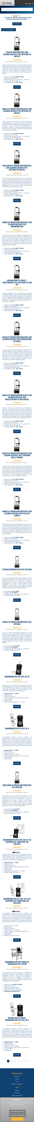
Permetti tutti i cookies (18, 1119)
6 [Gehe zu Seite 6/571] (20, 1061)
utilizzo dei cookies (17, 1108)
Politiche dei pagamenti (17, 1095)
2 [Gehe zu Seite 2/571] (10, 1061)
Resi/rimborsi (17, 1093)
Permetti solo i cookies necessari (18, 1111)
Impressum (17, 1076)
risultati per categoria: (8, 29)
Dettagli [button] (17, 87)
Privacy (17, 1079)
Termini (17, 1081)
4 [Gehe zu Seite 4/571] (15, 1061)
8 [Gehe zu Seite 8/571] (25, 1061)
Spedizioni (17, 1090)
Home (19, 16)
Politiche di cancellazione (17, 1084)
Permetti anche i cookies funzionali (17, 1115)
